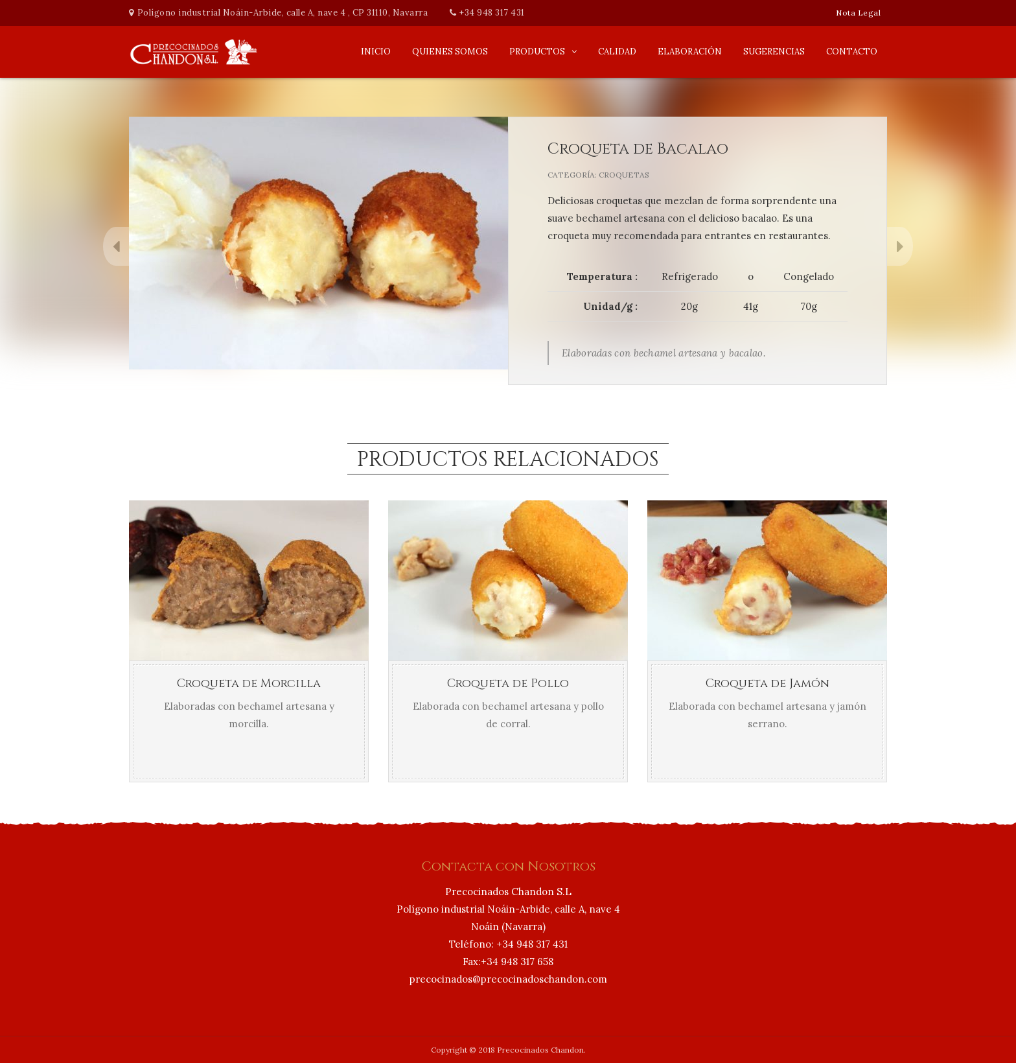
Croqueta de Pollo (508, 683)
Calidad (617, 51)
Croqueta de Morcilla (249, 683)
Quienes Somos (450, 51)
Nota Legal (858, 13)
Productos (537, 51)
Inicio (376, 51)
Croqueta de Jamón (767, 683)
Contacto (851, 51)
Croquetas (624, 175)
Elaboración (690, 51)
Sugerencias (774, 51)
